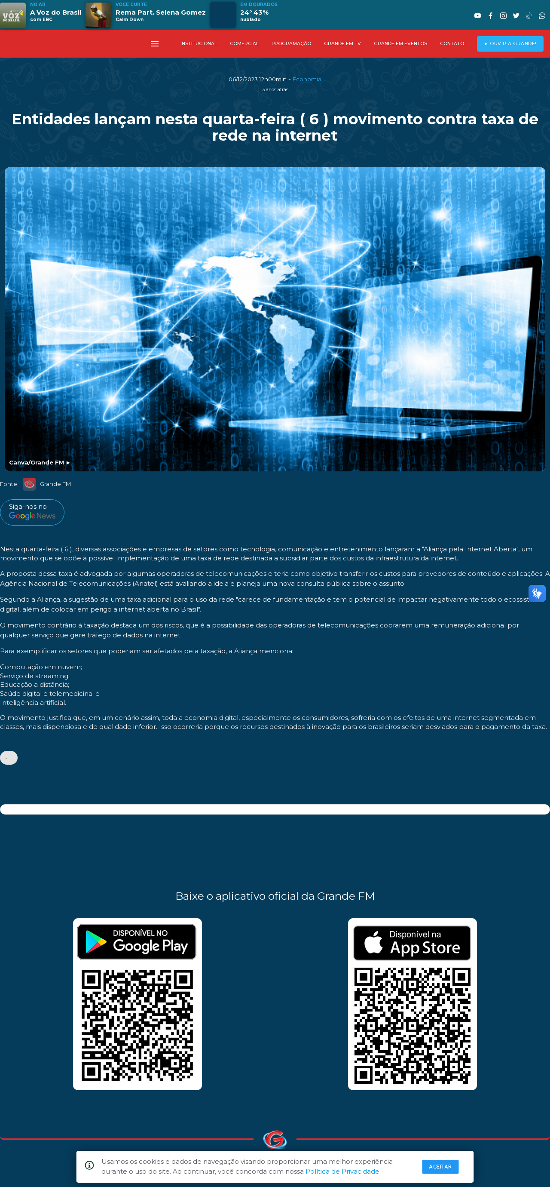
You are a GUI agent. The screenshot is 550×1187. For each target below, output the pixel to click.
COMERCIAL (244, 43)
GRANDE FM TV (342, 43)
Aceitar (440, 1166)
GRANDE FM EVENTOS (400, 43)
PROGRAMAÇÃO (291, 43)
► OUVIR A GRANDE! (510, 43)
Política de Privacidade (342, 1171)
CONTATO (452, 43)
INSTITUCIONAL (198, 43)
